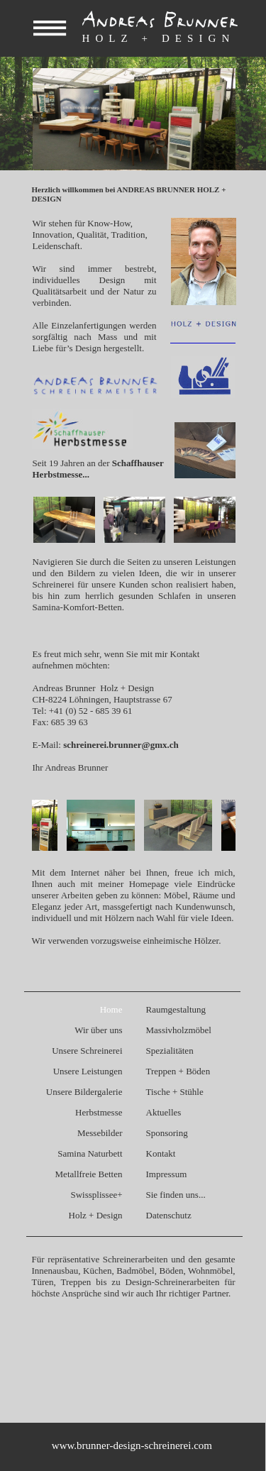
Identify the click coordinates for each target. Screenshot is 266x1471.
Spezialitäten (170, 1050)
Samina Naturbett (89, 1153)
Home (111, 1009)
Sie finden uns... (176, 1194)
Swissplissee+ (96, 1194)
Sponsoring (167, 1133)
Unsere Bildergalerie (84, 1091)
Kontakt (161, 1153)
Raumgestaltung (176, 1009)
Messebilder (100, 1133)
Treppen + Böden (178, 1071)
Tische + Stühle (175, 1091)
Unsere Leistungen (88, 1071)
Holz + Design (96, 1215)
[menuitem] (75, 1010)
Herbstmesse (98, 1112)
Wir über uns (98, 1030)
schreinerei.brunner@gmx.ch (121, 744)
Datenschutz (169, 1215)
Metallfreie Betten (89, 1174)
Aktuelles (164, 1112)
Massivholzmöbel (178, 1030)
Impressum (166, 1174)
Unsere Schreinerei (87, 1050)
